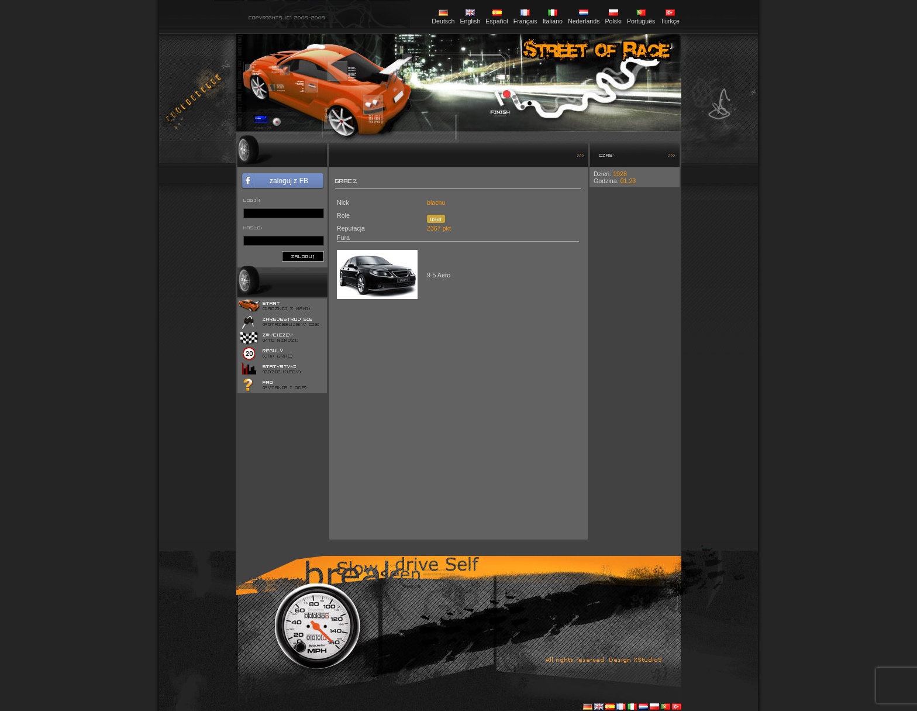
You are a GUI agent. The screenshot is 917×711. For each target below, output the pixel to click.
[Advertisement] (634, 362)
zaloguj (303, 256)
